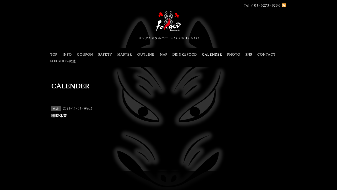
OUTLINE (145, 55)
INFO (67, 55)
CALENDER (212, 55)
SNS (248, 55)
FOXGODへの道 (63, 61)
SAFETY (105, 55)
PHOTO (233, 55)
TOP (53, 55)
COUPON (85, 55)
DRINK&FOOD (184, 55)
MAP (163, 55)
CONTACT (266, 55)
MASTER (124, 55)
